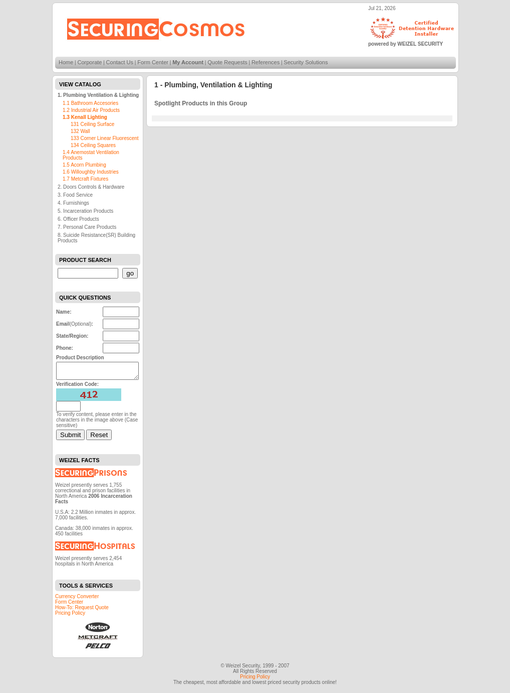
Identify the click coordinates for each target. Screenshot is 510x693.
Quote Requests (227, 62)
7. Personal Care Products (87, 227)
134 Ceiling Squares (93, 145)
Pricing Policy (70, 616)
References (265, 62)
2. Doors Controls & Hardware (91, 187)
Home (66, 62)
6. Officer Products (78, 219)
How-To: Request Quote (82, 610)
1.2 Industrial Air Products (91, 110)
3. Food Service (75, 195)
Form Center (152, 62)
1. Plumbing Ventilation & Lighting (98, 95)
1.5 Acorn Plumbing (84, 165)
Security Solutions (306, 62)
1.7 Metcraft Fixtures (85, 179)
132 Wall (80, 131)
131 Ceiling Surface (92, 124)
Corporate (90, 62)
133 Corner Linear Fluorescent (105, 138)
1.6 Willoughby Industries (91, 172)
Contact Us (119, 62)
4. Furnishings (73, 203)
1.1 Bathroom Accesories (90, 103)
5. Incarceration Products (85, 211)
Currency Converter (77, 599)
